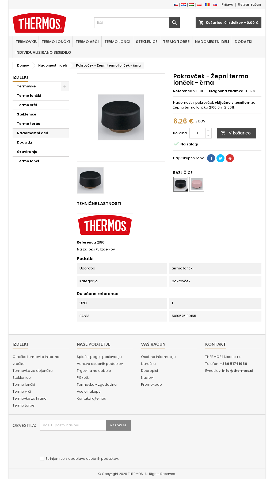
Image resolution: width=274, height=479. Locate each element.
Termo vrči (87, 41)
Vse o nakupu (89, 391)
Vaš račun (153, 344)
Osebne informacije (158, 356)
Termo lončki (55, 41)
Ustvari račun (249, 4)
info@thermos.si (237, 370)
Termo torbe (176, 41)
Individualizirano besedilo (43, 52)
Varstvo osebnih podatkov (100, 363)
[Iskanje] (137, 22)
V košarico (236, 133)
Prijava (227, 4)
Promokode (151, 384)
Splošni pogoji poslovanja (99, 356)
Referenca (182, 91)
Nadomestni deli (212, 41)
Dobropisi (149, 370)
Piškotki (83, 377)
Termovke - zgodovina (97, 384)
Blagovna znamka (226, 91)
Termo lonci (117, 41)
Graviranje (27, 151)
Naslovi (147, 377)
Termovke (26, 41)
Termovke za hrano (30, 398)
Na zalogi (86, 249)
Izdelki (20, 77)
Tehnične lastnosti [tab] (99, 203)
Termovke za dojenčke (33, 370)
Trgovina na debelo (94, 370)
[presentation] (80, 443)
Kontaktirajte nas (91, 398)
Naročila (148, 363)
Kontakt (215, 344)
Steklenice (146, 41)
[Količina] (197, 133)
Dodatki (243, 41)
